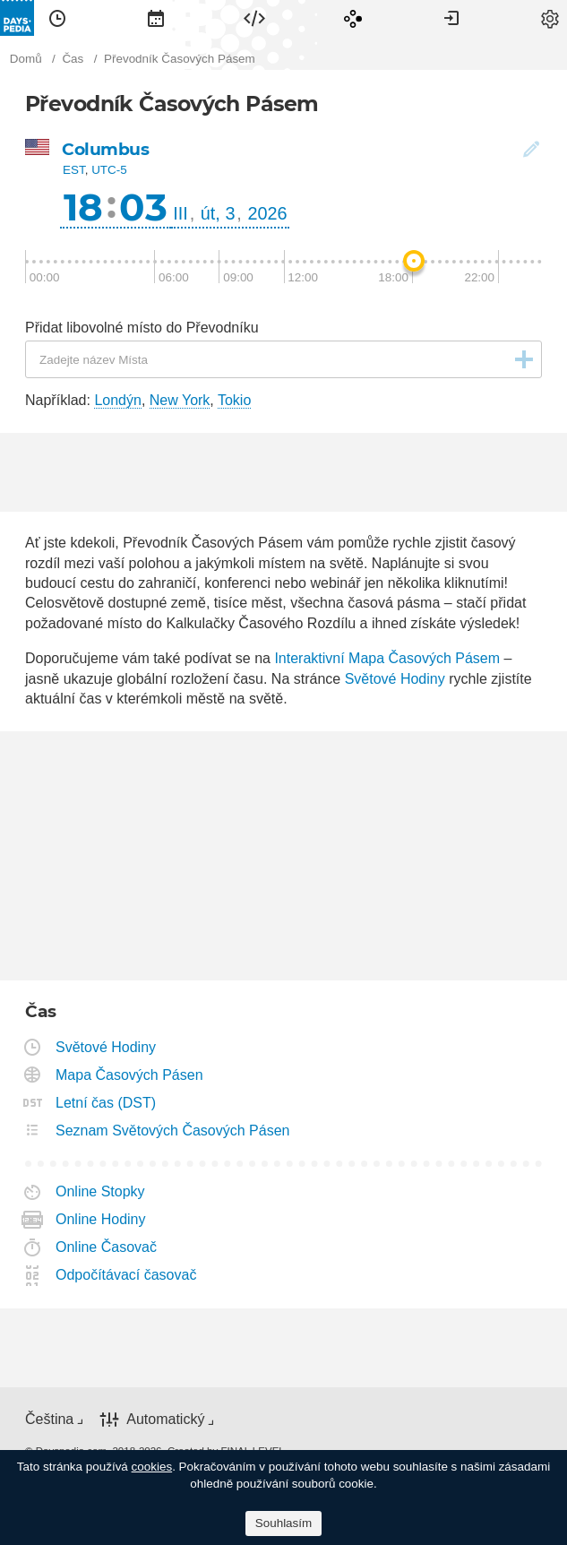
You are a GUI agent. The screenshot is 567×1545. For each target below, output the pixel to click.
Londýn (118, 400)
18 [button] (83, 207)
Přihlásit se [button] (451, 18)
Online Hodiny (101, 1219)
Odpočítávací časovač (126, 1274)
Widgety (254, 18)
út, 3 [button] (218, 213)
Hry (353, 18)
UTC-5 (109, 170)
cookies (152, 1466)
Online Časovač (106, 1247)
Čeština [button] (49, 1419)
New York (180, 400)
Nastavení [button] (550, 18)
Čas (57, 18)
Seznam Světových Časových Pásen (172, 1130)
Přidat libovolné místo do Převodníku (142, 327)
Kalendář (156, 18)
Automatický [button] (165, 1419)
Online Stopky (100, 1191)
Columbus (105, 149)
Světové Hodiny (395, 678)
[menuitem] (57, 18)
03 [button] (143, 207)
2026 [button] (268, 213)
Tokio (234, 400)
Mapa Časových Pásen (129, 1075)
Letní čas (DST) (106, 1102)
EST (74, 170)
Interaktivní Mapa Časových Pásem (387, 658)
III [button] (180, 213)
